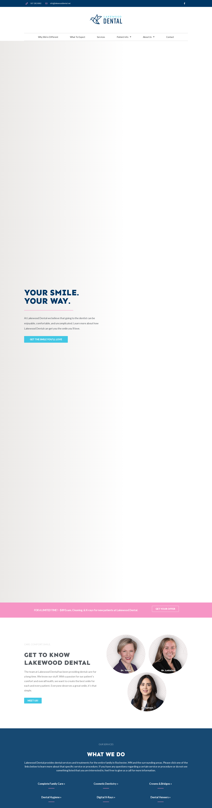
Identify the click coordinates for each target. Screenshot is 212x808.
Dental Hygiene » (51, 797)
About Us (148, 36)
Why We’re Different (48, 37)
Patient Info (124, 36)
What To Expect (77, 37)
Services (101, 37)
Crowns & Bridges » (160, 783)
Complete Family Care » (51, 783)
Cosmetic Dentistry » (106, 783)
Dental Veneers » (160, 797)
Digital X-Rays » (106, 797)
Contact (170, 37)
